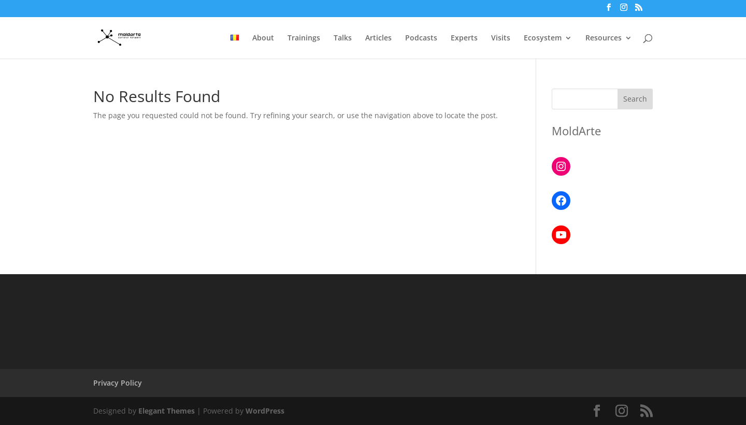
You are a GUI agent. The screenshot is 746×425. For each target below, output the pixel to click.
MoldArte (576, 130)
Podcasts (421, 38)
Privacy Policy (117, 383)
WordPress (265, 411)
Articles (378, 38)
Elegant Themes (166, 411)
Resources (603, 38)
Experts (464, 38)
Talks (343, 38)
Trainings (304, 38)
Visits (500, 38)
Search (635, 99)
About (263, 38)
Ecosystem (543, 38)
